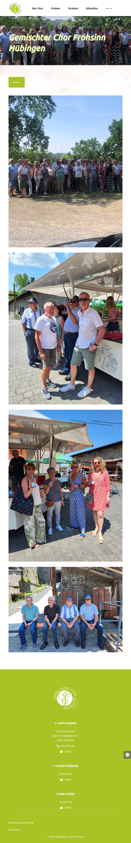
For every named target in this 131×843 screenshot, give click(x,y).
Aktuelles (92, 8)
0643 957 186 (68, 745)
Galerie (16, 82)
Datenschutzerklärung (21, 822)
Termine (73, 8)
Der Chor (37, 8)
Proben (55, 8)
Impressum (15, 829)
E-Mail (67, 751)
